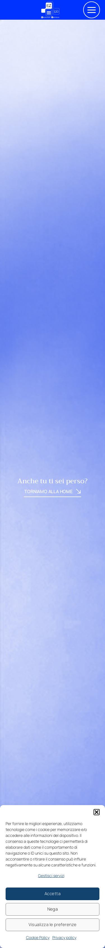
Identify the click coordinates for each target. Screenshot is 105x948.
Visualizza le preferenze (53, 924)
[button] (96, 812)
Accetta (52, 894)
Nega (52, 909)
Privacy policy (64, 937)
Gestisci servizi (51, 875)
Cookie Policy (38, 937)
